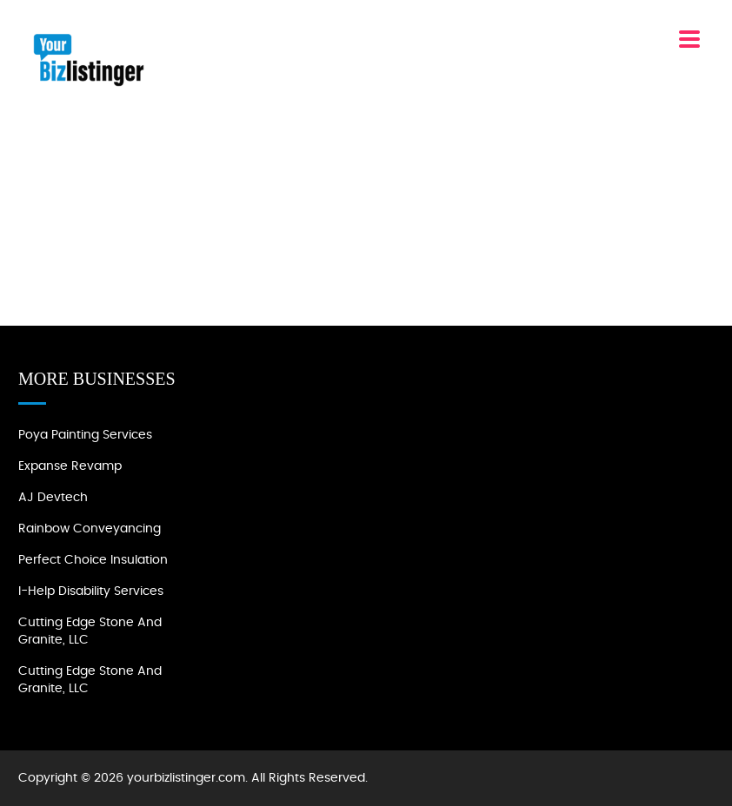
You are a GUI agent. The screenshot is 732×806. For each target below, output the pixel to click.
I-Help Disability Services (90, 591)
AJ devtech (53, 498)
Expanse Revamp (70, 466)
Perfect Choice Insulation (93, 560)
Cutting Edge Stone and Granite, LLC (90, 631)
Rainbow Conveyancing (89, 529)
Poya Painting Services (85, 435)
